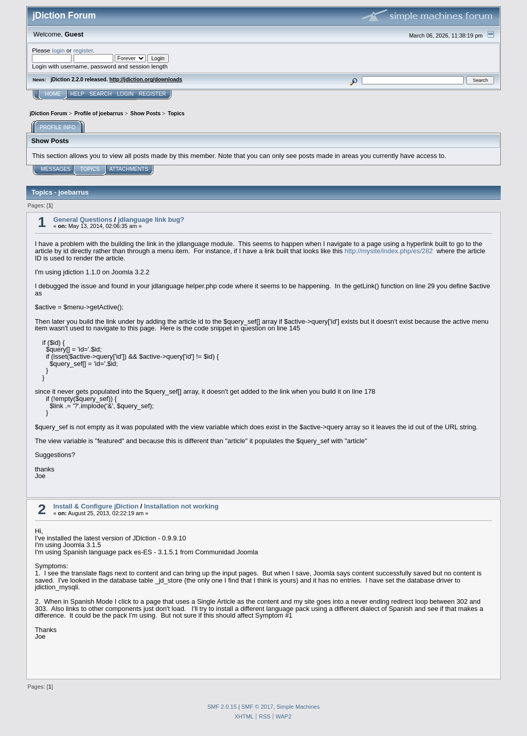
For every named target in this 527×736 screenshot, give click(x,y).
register (83, 50)
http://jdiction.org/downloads (145, 79)
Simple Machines (298, 707)
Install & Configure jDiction (95, 506)
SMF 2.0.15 (222, 707)
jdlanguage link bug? (151, 219)
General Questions (82, 219)
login (58, 50)
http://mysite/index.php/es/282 (389, 251)
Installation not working (181, 506)
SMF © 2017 (257, 707)
